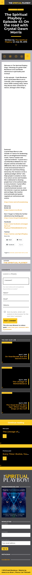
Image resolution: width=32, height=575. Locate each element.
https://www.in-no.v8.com (13, 210)
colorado (12, 252)
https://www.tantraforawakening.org (17, 202)
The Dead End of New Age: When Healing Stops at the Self (16, 407)
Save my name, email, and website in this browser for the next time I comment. (17, 312)
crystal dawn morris (20, 252)
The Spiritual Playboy (16, 41)
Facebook (6, 560)
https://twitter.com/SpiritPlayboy (16, 234)
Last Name (5, 532)
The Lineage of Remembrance (20, 383)
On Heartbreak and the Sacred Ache (16, 357)
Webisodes (20, 9)
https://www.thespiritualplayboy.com (17, 218)
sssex (26, 252)
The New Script (13, 9)
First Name (5, 524)
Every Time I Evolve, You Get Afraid (15, 455)
